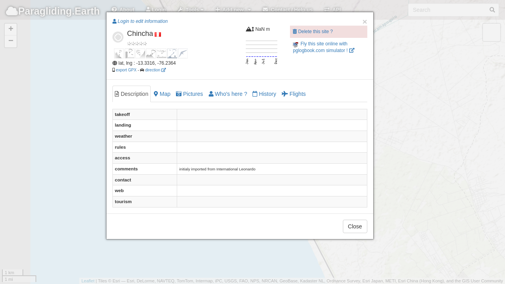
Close (355, 226)
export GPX (126, 70)
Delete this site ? (313, 31)
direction (155, 70)
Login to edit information (140, 21)
